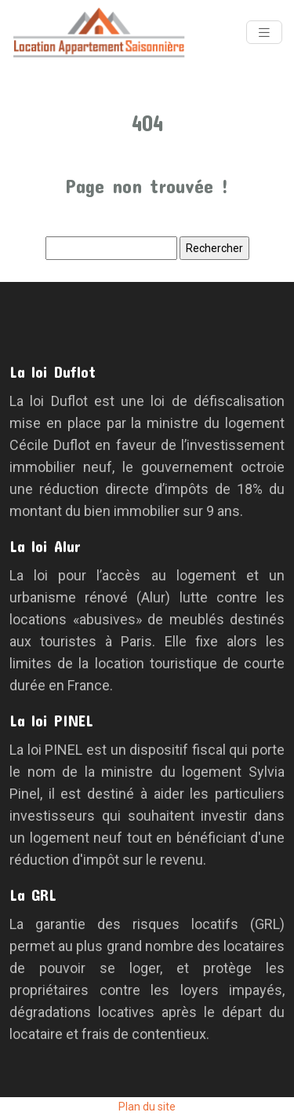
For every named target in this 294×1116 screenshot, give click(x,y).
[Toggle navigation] (264, 32)
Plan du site (147, 1106)
